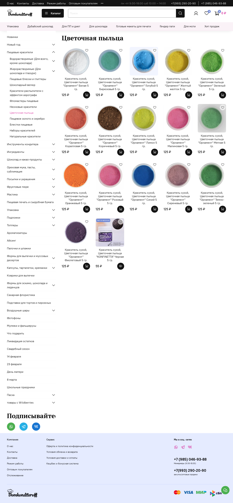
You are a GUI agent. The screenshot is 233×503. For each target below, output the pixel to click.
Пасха (10, 395)
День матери (15, 371)
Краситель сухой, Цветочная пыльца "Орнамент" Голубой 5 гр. (144, 84)
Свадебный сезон (18, 349)
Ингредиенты (15, 152)
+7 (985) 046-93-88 (213, 3)
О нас (10, 3)
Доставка (38, 3)
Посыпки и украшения (21, 179)
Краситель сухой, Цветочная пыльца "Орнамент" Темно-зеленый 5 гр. (212, 198)
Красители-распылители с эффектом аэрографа (26, 93)
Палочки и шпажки (19, 248)
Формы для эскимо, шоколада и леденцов (27, 285)
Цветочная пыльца (21, 112)
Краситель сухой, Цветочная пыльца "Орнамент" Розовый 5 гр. (110, 198)
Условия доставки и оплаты (61, 457)
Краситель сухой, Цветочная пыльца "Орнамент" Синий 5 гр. (144, 198)
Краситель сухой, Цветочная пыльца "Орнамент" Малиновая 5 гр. (178, 141)
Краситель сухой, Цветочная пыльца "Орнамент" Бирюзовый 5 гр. (110, 84)
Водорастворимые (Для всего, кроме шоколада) (29, 61)
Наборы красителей (22, 130)
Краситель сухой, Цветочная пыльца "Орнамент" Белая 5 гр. (76, 84)
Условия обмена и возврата (62, 451)
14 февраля (14, 356)
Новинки (12, 37)
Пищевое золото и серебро (27, 118)
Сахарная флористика (21, 295)
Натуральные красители (25, 136)
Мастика (12, 194)
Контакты (23, 3)
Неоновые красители (23, 106)
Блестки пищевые (21, 124)
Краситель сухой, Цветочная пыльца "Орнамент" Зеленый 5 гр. (211, 84)
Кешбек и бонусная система (62, 463)
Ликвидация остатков (20, 341)
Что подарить (15, 333)
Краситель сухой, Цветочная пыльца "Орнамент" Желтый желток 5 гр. (178, 84)
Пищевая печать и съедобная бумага (30, 202)
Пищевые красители (20, 52)
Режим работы (56, 3)
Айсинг (11, 240)
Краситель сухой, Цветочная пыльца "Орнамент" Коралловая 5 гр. (76, 141)
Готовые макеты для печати (133, 26)
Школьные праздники (21, 387)
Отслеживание (15, 475)
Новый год (13, 44)
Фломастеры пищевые (24, 101)
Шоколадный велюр (22, 85)
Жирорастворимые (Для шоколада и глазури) (25, 71)
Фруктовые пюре (18, 186)
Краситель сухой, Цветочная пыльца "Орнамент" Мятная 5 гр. (211, 141)
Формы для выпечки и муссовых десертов (27, 258)
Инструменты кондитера (22, 144)
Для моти (190, 26)
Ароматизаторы (17, 233)
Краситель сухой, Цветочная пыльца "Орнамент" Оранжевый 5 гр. (76, 198)
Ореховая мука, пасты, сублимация (21, 169)
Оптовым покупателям (83, 3)
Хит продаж (211, 26)
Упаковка (13, 26)
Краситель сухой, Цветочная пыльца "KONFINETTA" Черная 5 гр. (110, 255)
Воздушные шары (18, 310)
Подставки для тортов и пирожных (29, 302)
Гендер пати (167, 26)
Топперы (12, 225)
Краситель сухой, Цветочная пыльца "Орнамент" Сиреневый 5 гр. (178, 198)
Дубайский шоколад (40, 26)
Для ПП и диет (71, 26)
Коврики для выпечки (20, 275)
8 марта (12, 379)
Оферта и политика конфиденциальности (69, 446)
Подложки (13, 217)
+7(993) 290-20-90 (183, 3)
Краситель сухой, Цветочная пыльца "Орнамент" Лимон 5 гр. (144, 141)
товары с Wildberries (20, 402)
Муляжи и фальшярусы (21, 325)
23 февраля (14, 364)
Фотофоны (14, 318)
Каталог (53, 13)
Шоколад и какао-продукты (24, 159)
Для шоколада (98, 26)
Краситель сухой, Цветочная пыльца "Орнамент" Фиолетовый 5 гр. (76, 255)
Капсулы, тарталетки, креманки (27, 267)
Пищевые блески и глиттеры (28, 79)
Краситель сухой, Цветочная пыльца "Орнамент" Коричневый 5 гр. (110, 141)
